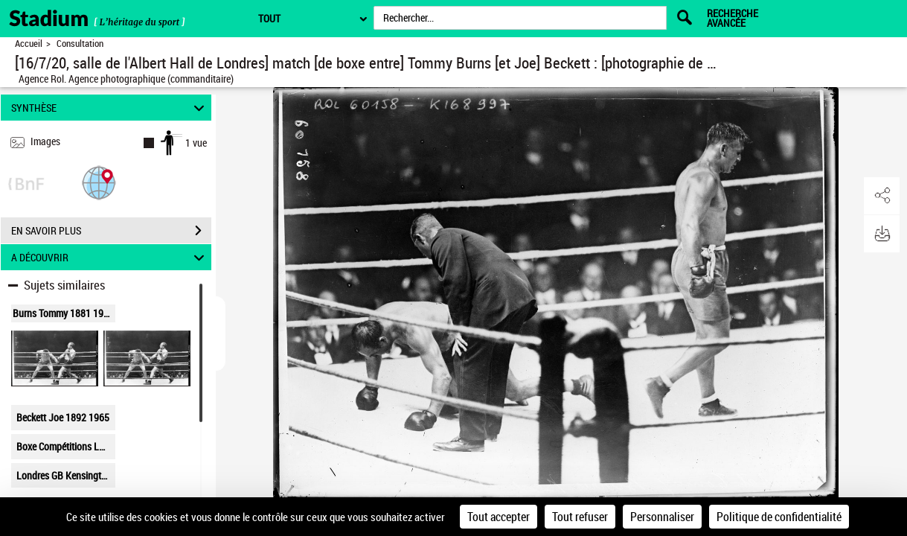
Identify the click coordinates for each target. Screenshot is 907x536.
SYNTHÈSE (109, 108)
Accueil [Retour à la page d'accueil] (28, 43)
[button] (99, 182)
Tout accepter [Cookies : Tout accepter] (498, 516)
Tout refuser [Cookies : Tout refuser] (580, 516)
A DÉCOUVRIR (109, 257)
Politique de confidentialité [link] (779, 516)
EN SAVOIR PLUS (111, 230)
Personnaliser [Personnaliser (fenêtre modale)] (662, 516)
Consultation (80, 43)
